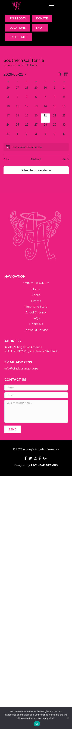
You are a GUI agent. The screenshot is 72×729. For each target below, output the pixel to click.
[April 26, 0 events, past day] (8, 90)
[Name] (36, 388)
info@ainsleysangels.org (21, 368)
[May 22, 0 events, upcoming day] (54, 118)
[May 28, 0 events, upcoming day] (45, 127)
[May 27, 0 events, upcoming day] (36, 127)
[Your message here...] (36, 411)
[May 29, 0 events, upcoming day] (54, 127)
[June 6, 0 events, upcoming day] (64, 136)
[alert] (36, 147)
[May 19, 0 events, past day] (26, 118)
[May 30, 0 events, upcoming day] (64, 127)
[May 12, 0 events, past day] (26, 108)
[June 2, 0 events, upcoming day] (26, 136)
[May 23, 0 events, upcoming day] (64, 118)
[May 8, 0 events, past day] (54, 99)
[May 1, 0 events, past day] (54, 90)
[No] (67, 718)
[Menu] (51, 6)
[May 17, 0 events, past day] (8, 118)
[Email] (36, 395)
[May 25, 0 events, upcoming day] (17, 127)
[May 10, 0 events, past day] (8, 108)
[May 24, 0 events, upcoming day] (8, 127)
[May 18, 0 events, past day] (17, 118)
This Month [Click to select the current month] (36, 159)
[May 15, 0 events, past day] (54, 108)
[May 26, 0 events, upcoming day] (26, 127)
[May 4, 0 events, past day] (17, 99)
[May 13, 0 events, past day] (36, 108)
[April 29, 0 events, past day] (36, 90)
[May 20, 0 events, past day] (36, 118)
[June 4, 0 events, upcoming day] (45, 136)
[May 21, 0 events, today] (45, 118)
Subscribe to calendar (34, 170)
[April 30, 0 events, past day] (45, 90)
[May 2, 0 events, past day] (64, 90)
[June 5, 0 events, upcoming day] (54, 136)
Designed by (36, 465)
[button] (12, 429)
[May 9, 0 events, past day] (64, 99)
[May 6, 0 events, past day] (36, 99)
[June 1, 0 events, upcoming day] (17, 136)
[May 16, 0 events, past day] (64, 108)
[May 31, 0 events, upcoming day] (8, 136)
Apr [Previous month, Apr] (7, 159)
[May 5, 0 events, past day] (26, 99)
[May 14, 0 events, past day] (45, 108)
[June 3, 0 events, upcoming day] (36, 136)
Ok (36, 724)
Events (8, 65)
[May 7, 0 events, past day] (45, 99)
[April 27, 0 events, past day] (17, 90)
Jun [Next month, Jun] (65, 159)
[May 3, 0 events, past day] (8, 99)
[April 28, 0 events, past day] (26, 90)
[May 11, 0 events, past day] (17, 108)
